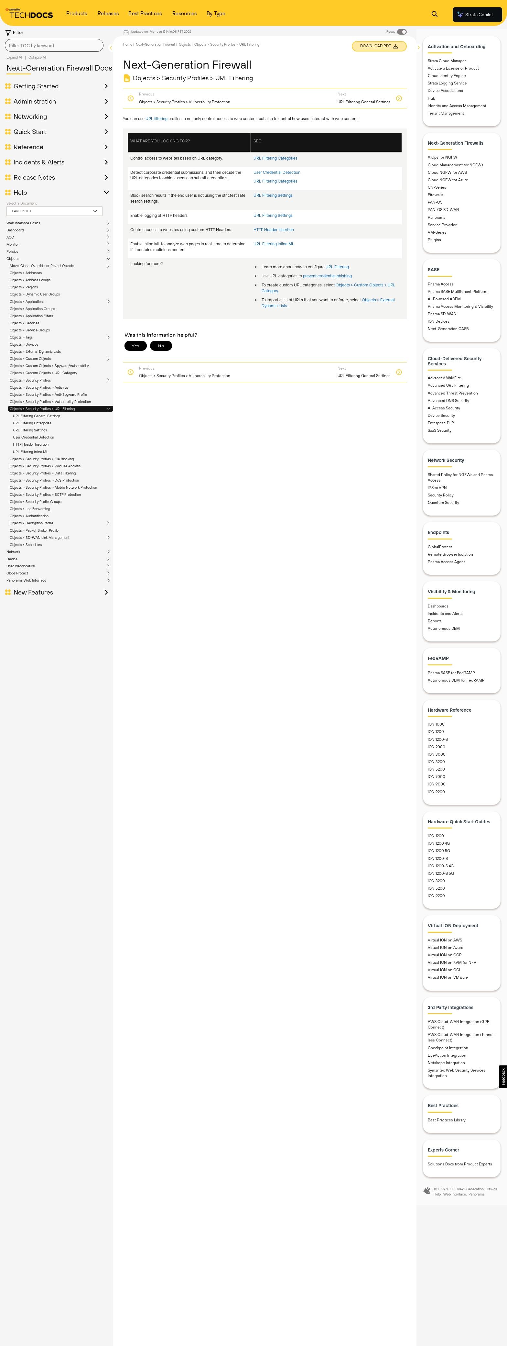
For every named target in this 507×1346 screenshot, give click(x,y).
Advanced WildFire (444, 381)
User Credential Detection (33, 437)
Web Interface (454, 1197)
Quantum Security (443, 505)
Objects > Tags (21, 337)
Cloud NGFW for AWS (447, 175)
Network (13, 552)
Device (11, 559)
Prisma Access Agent (446, 564)
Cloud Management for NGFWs (455, 167)
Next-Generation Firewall (155, 44)
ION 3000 (437, 757)
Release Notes (34, 177)
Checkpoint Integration (448, 1050)
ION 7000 (436, 779)
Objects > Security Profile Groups (35, 502)
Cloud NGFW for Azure (448, 182)
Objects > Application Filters (31, 316)
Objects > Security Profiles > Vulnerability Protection (50, 402)
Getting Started (36, 86)
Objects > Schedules (26, 545)
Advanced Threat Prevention (453, 396)
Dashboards (438, 608)
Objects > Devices (24, 344)
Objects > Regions (24, 287)
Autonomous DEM (444, 631)
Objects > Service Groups (30, 330)
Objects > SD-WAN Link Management (40, 538)
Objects (12, 259)
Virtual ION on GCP (445, 958)
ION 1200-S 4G (441, 868)
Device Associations (445, 93)
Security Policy (441, 498)
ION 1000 (436, 727)
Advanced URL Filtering (448, 388)
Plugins (434, 242)
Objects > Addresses (26, 273)
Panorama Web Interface (26, 580)
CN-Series (437, 190)
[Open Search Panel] (434, 14)
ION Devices (438, 324)
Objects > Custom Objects (30, 359)
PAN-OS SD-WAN (443, 212)
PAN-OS (435, 205)
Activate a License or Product (453, 71)
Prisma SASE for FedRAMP (451, 675)
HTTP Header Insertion (31, 444)
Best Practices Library (447, 1122)
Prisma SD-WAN (442, 317)
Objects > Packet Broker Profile (34, 530)
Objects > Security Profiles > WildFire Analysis (45, 466)
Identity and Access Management (457, 108)
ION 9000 (437, 787)
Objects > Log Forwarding (30, 509)
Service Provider (442, 227)
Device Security (441, 418)
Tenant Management (446, 116)
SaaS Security (439, 433)
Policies (12, 251)
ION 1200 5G (439, 853)
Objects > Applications (27, 302)
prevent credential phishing (327, 275)
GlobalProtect (17, 573)
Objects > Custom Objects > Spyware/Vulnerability (49, 366)
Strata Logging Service (447, 86)
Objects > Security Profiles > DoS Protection (44, 480)
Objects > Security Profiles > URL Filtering (42, 409)
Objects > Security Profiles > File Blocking (42, 459)
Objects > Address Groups (30, 280)
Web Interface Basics (23, 223)
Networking (30, 116)
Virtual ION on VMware (448, 980)
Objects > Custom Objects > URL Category (43, 373)
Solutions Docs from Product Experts (460, 1167)
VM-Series (437, 235)
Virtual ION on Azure (445, 950)
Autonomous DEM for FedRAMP (456, 683)
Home (127, 44)
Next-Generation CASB (448, 331)
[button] (503, 1076)
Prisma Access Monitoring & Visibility (460, 309)
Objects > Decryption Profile (31, 523)
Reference (28, 146)
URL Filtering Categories (32, 423)
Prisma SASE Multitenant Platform (457, 294)
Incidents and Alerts (445, 616)
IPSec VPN (437, 490)
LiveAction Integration (447, 1058)
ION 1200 (436, 734)
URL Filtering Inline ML (30, 452)
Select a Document (21, 203)
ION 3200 (436, 764)
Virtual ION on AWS (445, 942)
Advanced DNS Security (448, 403)
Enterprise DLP (441, 426)
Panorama (436, 220)
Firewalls (435, 197)
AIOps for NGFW (442, 160)
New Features (33, 592)
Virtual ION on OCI (444, 973)
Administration (35, 101)
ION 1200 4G (439, 846)
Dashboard (15, 230)
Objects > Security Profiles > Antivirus (39, 387)
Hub (431, 101)
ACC (10, 237)
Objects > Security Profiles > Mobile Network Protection (53, 487)
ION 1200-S (438, 742)
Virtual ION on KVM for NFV (452, 965)
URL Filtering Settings (30, 430)
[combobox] (54, 45)
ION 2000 (436, 749)
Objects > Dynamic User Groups (35, 294)
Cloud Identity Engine (447, 78)
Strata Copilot (474, 14)
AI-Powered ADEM (444, 301)
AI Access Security (444, 410)
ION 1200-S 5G (441, 876)
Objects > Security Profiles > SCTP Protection (45, 494)
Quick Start (30, 131)
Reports (435, 623)
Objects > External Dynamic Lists (35, 351)
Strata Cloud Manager (447, 63)
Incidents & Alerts (39, 162)
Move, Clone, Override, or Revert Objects (42, 266)
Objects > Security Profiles (30, 380)
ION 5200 (436, 772)
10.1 (436, 1192)
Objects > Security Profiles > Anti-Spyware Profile (48, 394)
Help (20, 192)
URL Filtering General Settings (36, 416)
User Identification (20, 566)
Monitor (12, 244)
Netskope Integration (446, 1065)
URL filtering (156, 118)
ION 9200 (436, 794)
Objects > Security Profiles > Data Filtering (43, 473)
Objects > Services (24, 323)
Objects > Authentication (29, 516)
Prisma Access (440, 286)
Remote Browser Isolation (450, 557)
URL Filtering (337, 266)
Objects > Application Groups (32, 309)
